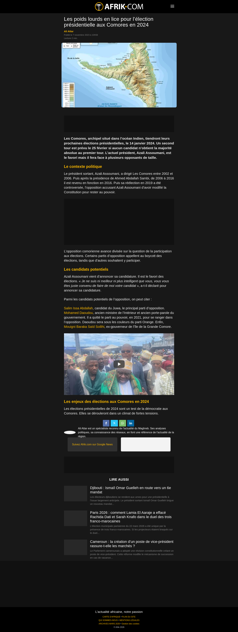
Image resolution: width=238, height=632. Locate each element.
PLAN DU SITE (128, 617)
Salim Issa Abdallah (78, 308)
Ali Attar (69, 31)
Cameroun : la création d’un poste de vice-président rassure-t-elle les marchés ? (131, 544)
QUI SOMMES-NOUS (108, 620)
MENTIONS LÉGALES (129, 620)
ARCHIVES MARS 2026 (109, 624)
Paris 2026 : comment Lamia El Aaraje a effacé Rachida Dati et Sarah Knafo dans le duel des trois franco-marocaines (131, 517)
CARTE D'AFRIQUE (111, 617)
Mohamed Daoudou (78, 313)
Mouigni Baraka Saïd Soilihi (84, 326)
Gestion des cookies (130, 624)
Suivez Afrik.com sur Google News (92, 444)
